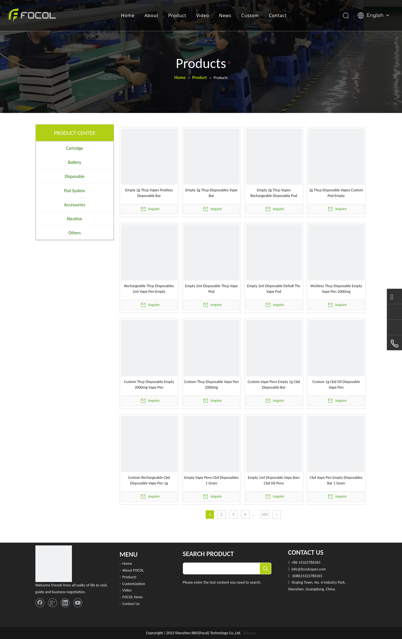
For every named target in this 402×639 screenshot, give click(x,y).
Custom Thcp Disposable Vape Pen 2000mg (211, 384)
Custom (250, 15)
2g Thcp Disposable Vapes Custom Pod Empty (336, 193)
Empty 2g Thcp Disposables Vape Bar (211, 193)
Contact (278, 15)
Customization (133, 583)
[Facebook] (39, 602)
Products (129, 577)
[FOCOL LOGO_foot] (53, 563)
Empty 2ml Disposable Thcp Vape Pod (211, 289)
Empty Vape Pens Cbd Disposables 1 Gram (211, 480)
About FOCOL (133, 570)
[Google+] (52, 602)
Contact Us (131, 603)
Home (128, 15)
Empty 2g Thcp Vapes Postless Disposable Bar (149, 193)
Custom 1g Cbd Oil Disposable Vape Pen (336, 384)
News (225, 15)
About (151, 15)
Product (177, 15)
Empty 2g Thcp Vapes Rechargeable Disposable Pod (273, 193)
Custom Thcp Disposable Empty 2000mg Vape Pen (149, 384)
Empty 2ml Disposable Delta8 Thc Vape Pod (273, 289)
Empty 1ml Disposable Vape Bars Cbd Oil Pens (274, 480)
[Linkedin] (65, 602)
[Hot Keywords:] (265, 568)
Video (202, 15)
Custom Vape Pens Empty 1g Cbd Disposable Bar (273, 384)
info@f (296, 569)
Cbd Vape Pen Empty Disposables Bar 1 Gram (336, 480)
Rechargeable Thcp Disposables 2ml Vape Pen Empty (149, 289)
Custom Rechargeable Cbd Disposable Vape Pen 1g (149, 480)
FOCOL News (132, 597)
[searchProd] (221, 568)
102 (265, 514)
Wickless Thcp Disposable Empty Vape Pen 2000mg (336, 289)
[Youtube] (77, 602)
